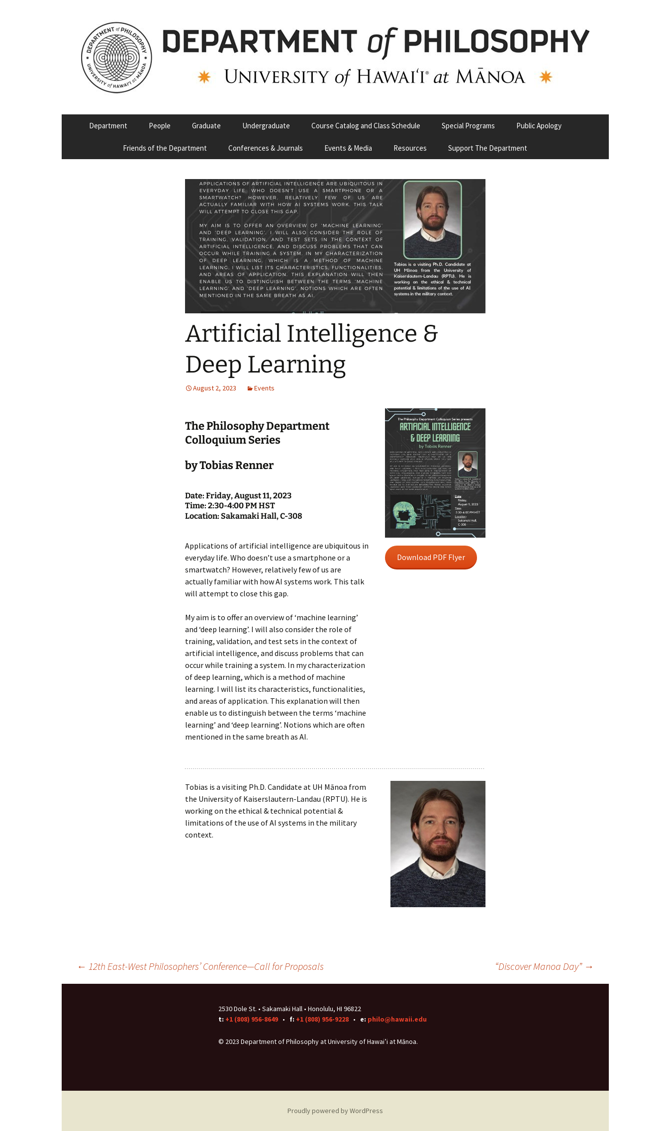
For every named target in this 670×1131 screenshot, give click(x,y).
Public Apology (539, 125)
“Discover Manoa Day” (544, 966)
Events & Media (348, 148)
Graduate (206, 125)
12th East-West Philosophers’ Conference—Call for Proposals (200, 966)
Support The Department (487, 148)
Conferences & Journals (265, 148)
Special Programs (468, 125)
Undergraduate (266, 125)
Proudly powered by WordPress (335, 1110)
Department (108, 125)
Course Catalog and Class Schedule (365, 125)
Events (264, 387)
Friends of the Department (165, 148)
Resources (410, 148)
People (160, 125)
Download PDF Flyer (431, 557)
